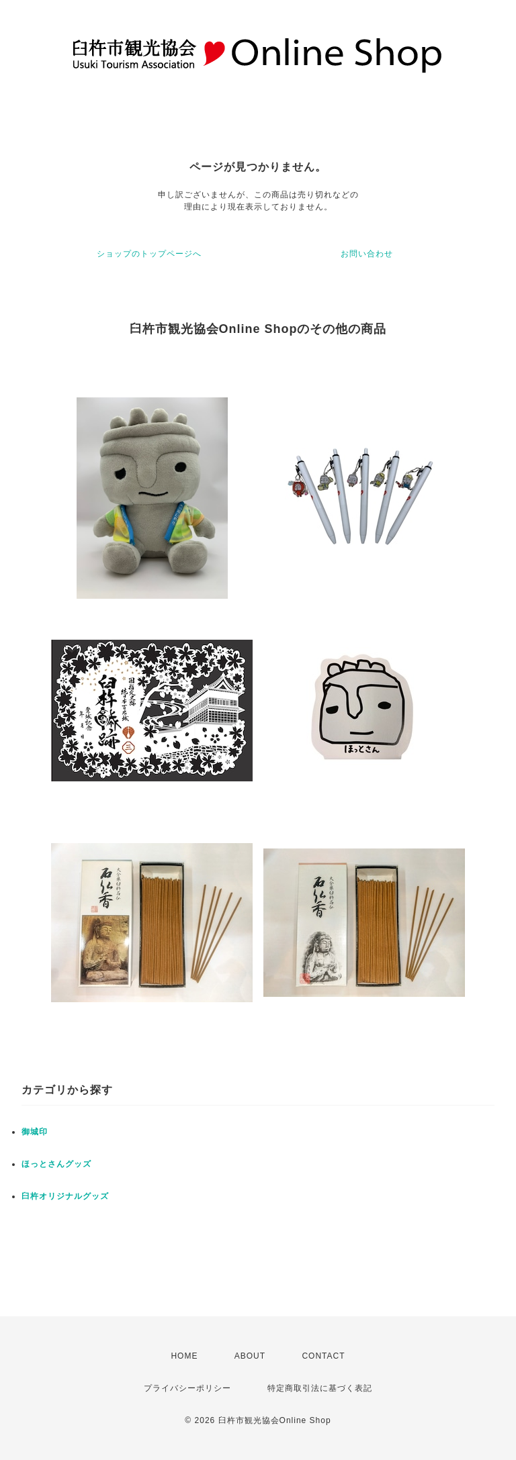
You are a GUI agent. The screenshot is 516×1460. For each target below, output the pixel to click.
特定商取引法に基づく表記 (319, 1388)
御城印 (35, 1131)
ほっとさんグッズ (56, 1164)
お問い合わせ (367, 253)
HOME (184, 1356)
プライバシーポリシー (187, 1388)
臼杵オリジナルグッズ (65, 1196)
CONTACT (323, 1356)
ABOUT (249, 1356)
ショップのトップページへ (149, 253)
